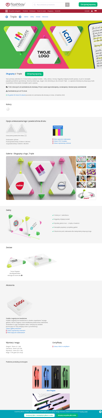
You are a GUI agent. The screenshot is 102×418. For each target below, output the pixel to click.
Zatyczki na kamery (10, 399)
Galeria (26, 17)
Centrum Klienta (47, 395)
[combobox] (48, 5)
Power (7, 397)
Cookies (63, 395)
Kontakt (87, 11)
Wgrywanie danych (29, 393)
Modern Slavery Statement (68, 397)
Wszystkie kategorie (12, 11)
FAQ (44, 397)
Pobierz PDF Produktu (59, 141)
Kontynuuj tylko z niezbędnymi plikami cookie (39, 415)
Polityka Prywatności (66, 399)
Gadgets (8, 407)
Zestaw (38, 17)
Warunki (63, 393)
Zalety (32, 17)
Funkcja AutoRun (28, 399)
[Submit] (35, 5)
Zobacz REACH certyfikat (61, 346)
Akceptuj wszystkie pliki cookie (67, 415)
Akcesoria (45, 17)
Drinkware (32, 11)
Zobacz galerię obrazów (13, 328)
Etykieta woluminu (28, 403)
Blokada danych (28, 401)
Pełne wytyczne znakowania (62, 139)
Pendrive (25, 11)
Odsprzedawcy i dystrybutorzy (51, 401)
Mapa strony (46, 403)
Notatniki (57, 11)
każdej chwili (83, 411)
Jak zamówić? (46, 393)
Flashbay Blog (84, 393)
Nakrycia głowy (9, 403)
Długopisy (50, 11)
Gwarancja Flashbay (48, 399)
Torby (7, 401)
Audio (7, 405)
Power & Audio (41, 11)
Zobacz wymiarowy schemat (62, 143)
